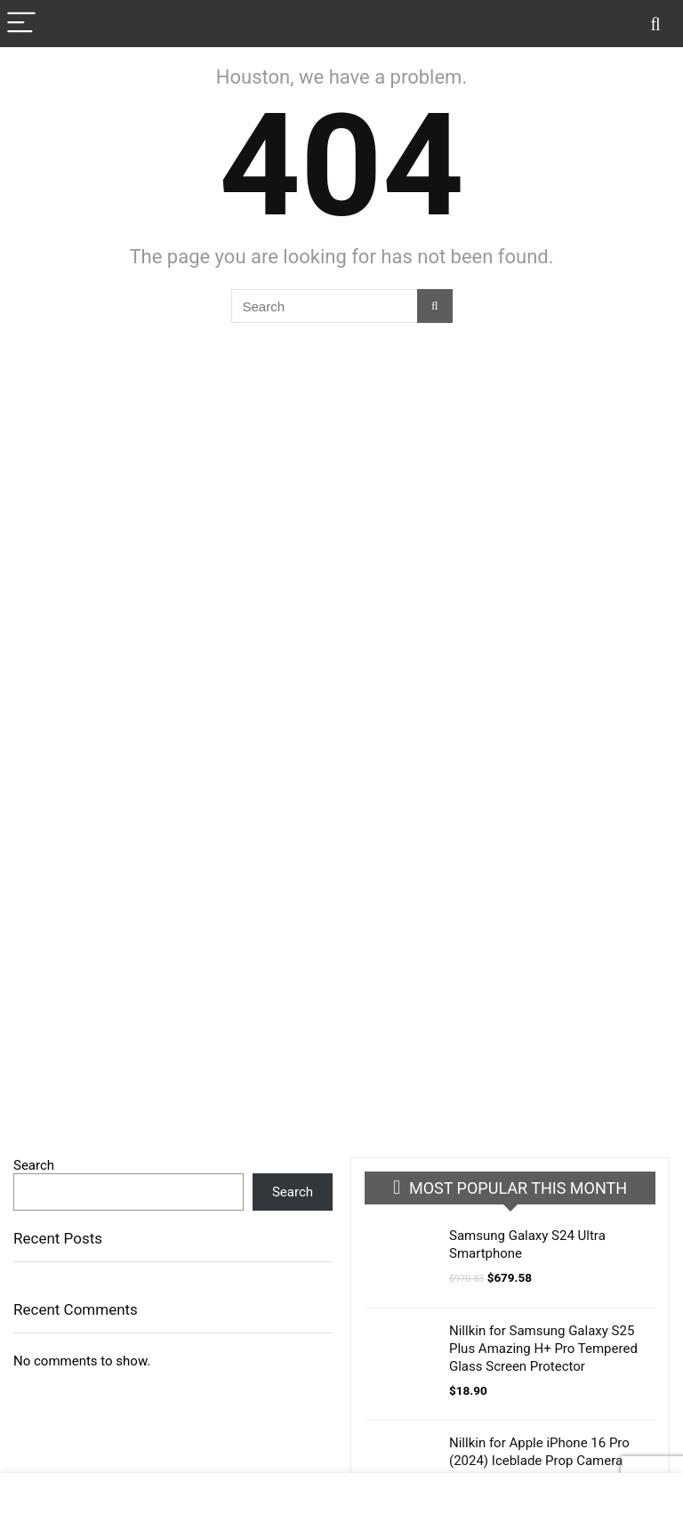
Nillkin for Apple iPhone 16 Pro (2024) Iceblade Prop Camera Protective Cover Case (539, 1460)
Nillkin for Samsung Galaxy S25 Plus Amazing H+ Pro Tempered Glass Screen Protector (543, 1348)
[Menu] (21, 23)
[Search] (655, 23)
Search (33, 1165)
